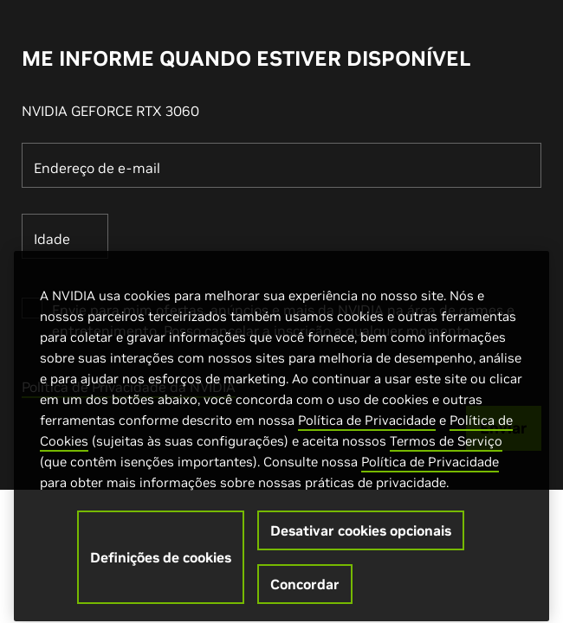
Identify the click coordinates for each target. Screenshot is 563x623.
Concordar (305, 592)
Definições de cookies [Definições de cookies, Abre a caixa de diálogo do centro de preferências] (160, 566)
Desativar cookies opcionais (360, 539)
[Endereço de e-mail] (281, 165)
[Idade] (65, 236)
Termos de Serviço (446, 449)
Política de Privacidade (367, 429)
